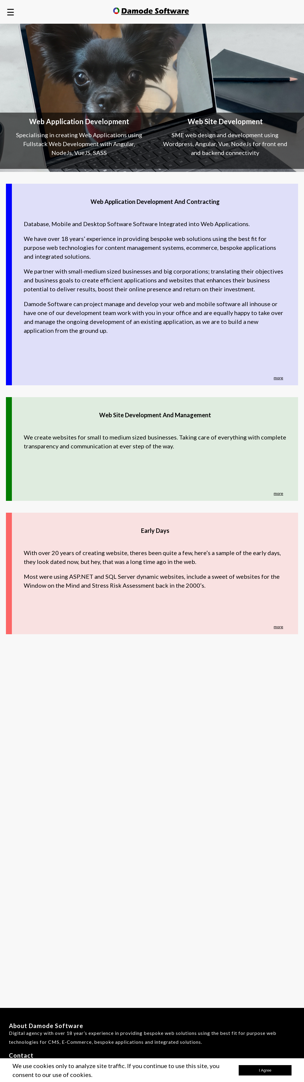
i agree (265, 1070)
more (278, 377)
